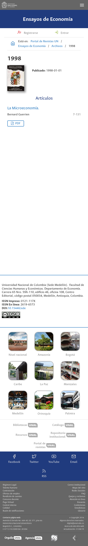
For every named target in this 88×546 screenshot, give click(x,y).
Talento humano (10, 488)
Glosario (81, 511)
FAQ (83, 494)
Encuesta (81, 502)
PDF (17, 123)
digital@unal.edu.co (75, 523)
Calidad (6, 508)
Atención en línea (77, 499)
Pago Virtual (8, 502)
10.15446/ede (17, 308)
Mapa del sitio (78, 488)
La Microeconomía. (23, 108)
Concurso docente (11, 499)
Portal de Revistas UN (44, 41)
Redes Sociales (78, 491)
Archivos (57, 46)
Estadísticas (80, 508)
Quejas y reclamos (77, 496)
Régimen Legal (9, 485)
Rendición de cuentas (12, 496)
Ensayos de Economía (48, 19)
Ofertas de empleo (11, 494)
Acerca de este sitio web (74, 526)
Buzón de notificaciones (13, 511)
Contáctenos (79, 505)
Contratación (8, 491)
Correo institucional (76, 485)
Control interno (9, 505)
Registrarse (30, 33)
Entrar (64, 33)
